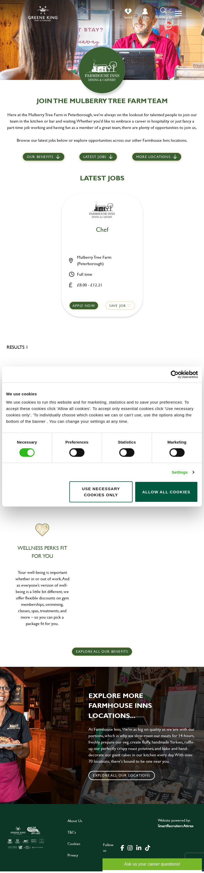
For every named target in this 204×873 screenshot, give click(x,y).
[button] (163, 13)
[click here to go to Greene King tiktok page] (147, 849)
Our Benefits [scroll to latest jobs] (40, 157)
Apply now (84, 305)
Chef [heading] (102, 230)
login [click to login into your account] (145, 17)
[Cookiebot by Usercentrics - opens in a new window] (174, 374)
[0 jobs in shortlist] (128, 14)
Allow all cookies (166, 491)
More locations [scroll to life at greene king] (153, 157)
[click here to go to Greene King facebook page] (122, 849)
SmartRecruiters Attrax (175, 827)
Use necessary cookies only (101, 491)
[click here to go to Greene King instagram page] (130, 849)
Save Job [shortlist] (117, 305)
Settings (180, 472)
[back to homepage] (43, 13)
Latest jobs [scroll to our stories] (94, 157)
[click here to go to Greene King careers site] (25, 839)
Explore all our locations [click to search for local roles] (121, 776)
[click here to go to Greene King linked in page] (138, 849)
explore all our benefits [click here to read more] (102, 653)
